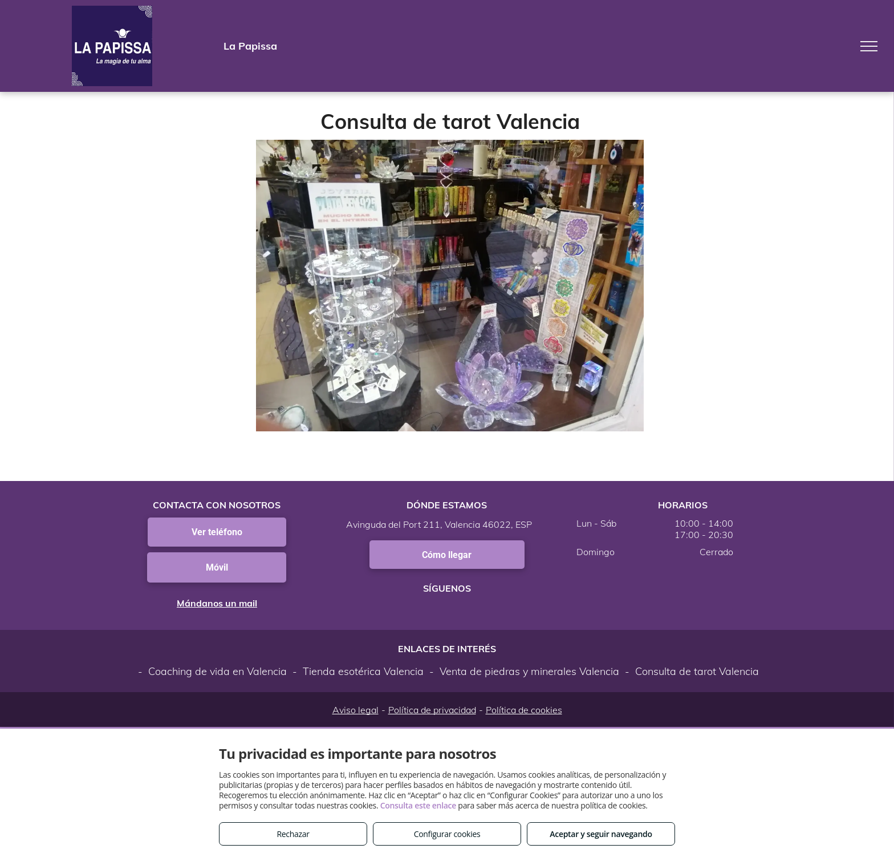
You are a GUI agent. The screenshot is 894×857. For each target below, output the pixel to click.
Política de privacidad (432, 709)
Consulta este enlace (418, 805)
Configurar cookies (447, 833)
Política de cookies (524, 709)
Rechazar (293, 833)
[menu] (869, 46)
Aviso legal (355, 709)
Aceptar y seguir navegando (601, 833)
